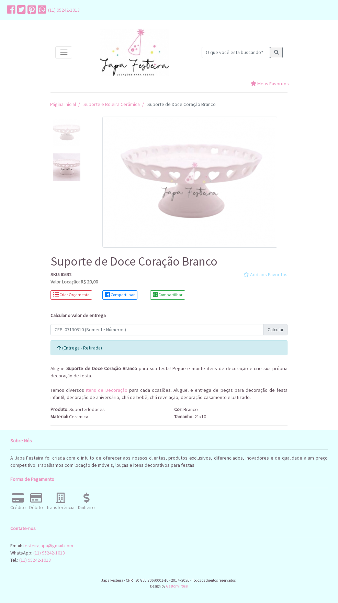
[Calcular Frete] (157, 330)
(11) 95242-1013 (64, 10)
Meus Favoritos (269, 83)
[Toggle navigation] (63, 52)
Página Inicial (63, 104)
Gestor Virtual (177, 586)
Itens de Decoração (106, 390)
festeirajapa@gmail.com (48, 545)
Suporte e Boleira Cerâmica (111, 104)
